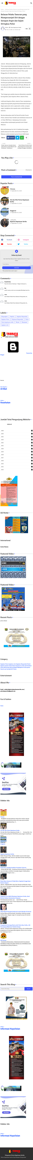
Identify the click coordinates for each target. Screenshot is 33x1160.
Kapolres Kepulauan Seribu (18, 221)
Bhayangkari (4, 316)
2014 (17, 466)
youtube (9, 244)
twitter (26, 244)
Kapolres (12, 316)
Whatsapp (22, 138)
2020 (17, 449)
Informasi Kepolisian (10, 1028)
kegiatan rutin (5, 325)
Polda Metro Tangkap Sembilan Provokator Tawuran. (13, 867)
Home (2, 9)
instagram (26, 240)
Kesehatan (5, 402)
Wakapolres (20, 667)
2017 (17, 458)
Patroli (28, 664)
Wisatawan (24, 322)
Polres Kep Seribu (5, 667)
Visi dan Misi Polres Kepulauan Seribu (19, 201)
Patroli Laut (3, 669)
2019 (17, 452)
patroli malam (8, 665)
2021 (17, 446)
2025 (17, 434)
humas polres (26, 667)
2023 (17, 439)
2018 (17, 455)
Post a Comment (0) (16, 177)
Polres (27, 319)
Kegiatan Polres (5, 319)
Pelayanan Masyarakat (17, 319)
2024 (17, 437)
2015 (17, 463)
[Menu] (2, 3)
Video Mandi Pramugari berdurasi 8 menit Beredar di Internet (15, 911)
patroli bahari (28, 665)
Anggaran (13, 211)
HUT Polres (13, 669)
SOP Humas (3, 940)
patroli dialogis (13, 667)
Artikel (3, 389)
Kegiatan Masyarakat (22, 316)
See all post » (3, 387)
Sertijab (9, 669)
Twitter (17, 138)
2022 (17, 443)
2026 (17, 430)
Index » (2, 400)
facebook (9, 240)
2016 (17, 461)
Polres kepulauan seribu (7, 322)
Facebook (11, 137)
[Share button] (26, 138)
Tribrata (2, 817)
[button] (31, 3)
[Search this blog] (12, 989)
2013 (17, 469)
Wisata (17, 322)
